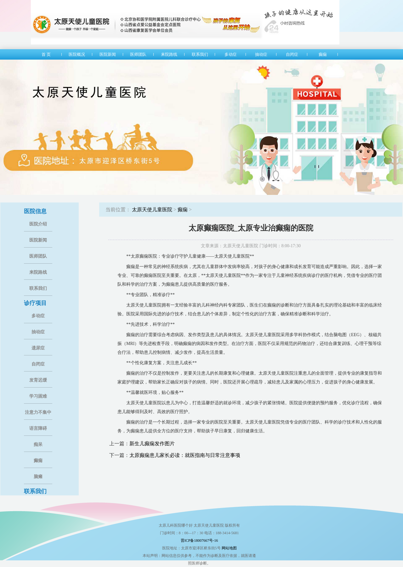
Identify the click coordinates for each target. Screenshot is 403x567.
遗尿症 (38, 348)
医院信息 (35, 211)
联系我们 (38, 288)
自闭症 (38, 364)
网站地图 (229, 548)
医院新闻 (38, 240)
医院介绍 (38, 224)
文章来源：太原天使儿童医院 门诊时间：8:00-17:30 (251, 245)
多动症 (38, 315)
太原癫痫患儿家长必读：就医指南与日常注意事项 (184, 455)
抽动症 (38, 332)
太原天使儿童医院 (152, 209)
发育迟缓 (38, 380)
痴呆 (38, 444)
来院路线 (38, 272)
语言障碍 (38, 428)
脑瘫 (38, 476)
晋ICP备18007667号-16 (199, 540)
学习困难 (38, 396)
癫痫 (38, 460)
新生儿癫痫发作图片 (152, 443)
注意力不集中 (38, 412)
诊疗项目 (35, 303)
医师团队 (38, 256)
